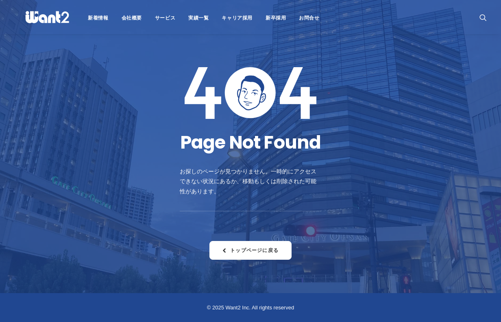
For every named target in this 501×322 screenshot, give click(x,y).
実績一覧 (181, 17)
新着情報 (81, 17)
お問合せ (292, 17)
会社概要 (115, 17)
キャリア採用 (220, 17)
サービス (148, 17)
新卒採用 (258, 17)
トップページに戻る (250, 250)
